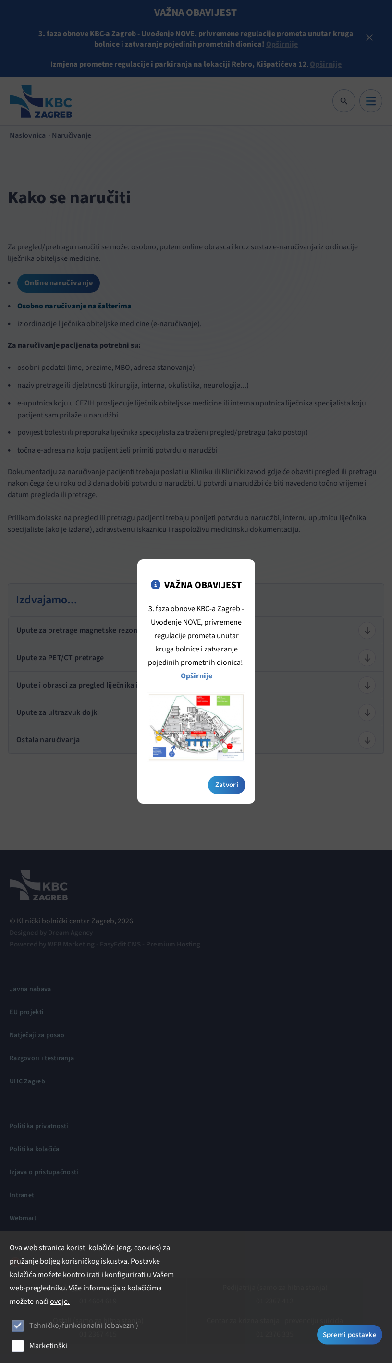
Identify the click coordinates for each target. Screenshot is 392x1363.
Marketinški (48, 1345)
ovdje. (60, 1301)
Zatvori (226, 767)
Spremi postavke (350, 1335)
